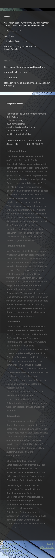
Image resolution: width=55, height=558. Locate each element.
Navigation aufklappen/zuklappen (27, 4)
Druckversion (11, 543)
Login (50, 543)
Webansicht (47, 547)
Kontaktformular (11, 49)
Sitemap (6, 547)
